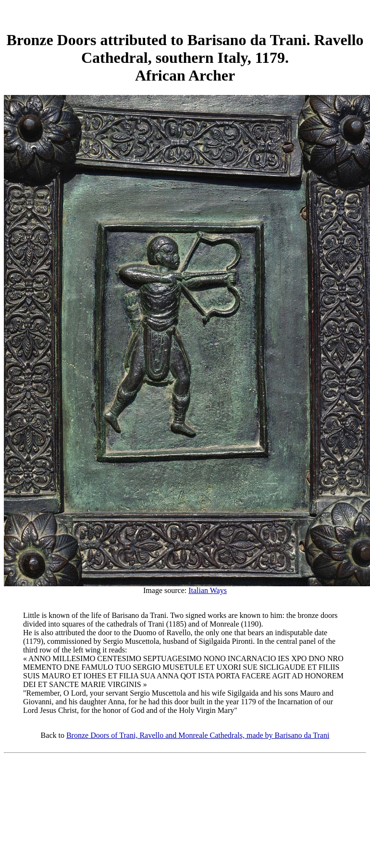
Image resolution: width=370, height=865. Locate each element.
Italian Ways (207, 590)
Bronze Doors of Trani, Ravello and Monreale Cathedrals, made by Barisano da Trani (197, 735)
